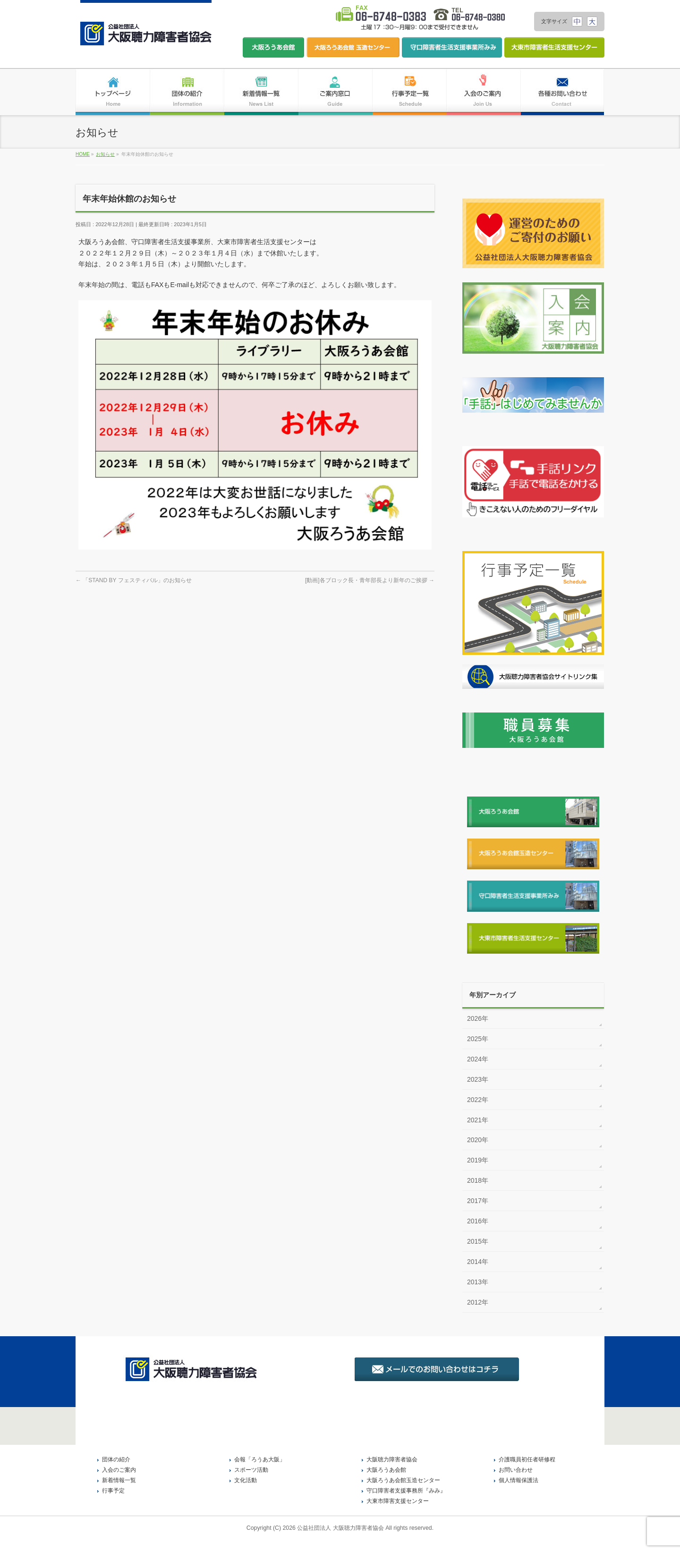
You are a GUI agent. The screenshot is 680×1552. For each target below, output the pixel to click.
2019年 (477, 1160)
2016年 (477, 1221)
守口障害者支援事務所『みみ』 (406, 1490)
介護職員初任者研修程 (527, 1459)
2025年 (477, 1039)
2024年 (477, 1059)
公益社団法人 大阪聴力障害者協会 (340, 1528)
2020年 (477, 1140)
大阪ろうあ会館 (386, 1470)
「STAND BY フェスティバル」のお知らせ (134, 580)
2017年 (477, 1200)
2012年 (477, 1302)
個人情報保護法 (518, 1480)
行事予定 (113, 1490)
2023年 (477, 1079)
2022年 (477, 1099)
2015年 (477, 1241)
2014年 (477, 1261)
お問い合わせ (516, 1470)
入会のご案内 (119, 1470)
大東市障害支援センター (397, 1501)
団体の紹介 (116, 1459)
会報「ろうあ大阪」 (259, 1459)
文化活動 (245, 1480)
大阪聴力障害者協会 (391, 1459)
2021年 (477, 1120)
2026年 (477, 1018)
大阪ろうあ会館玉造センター (403, 1480)
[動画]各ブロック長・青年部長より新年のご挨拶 (369, 580)
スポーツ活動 (251, 1470)
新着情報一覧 (119, 1480)
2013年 (477, 1282)
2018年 (477, 1180)
